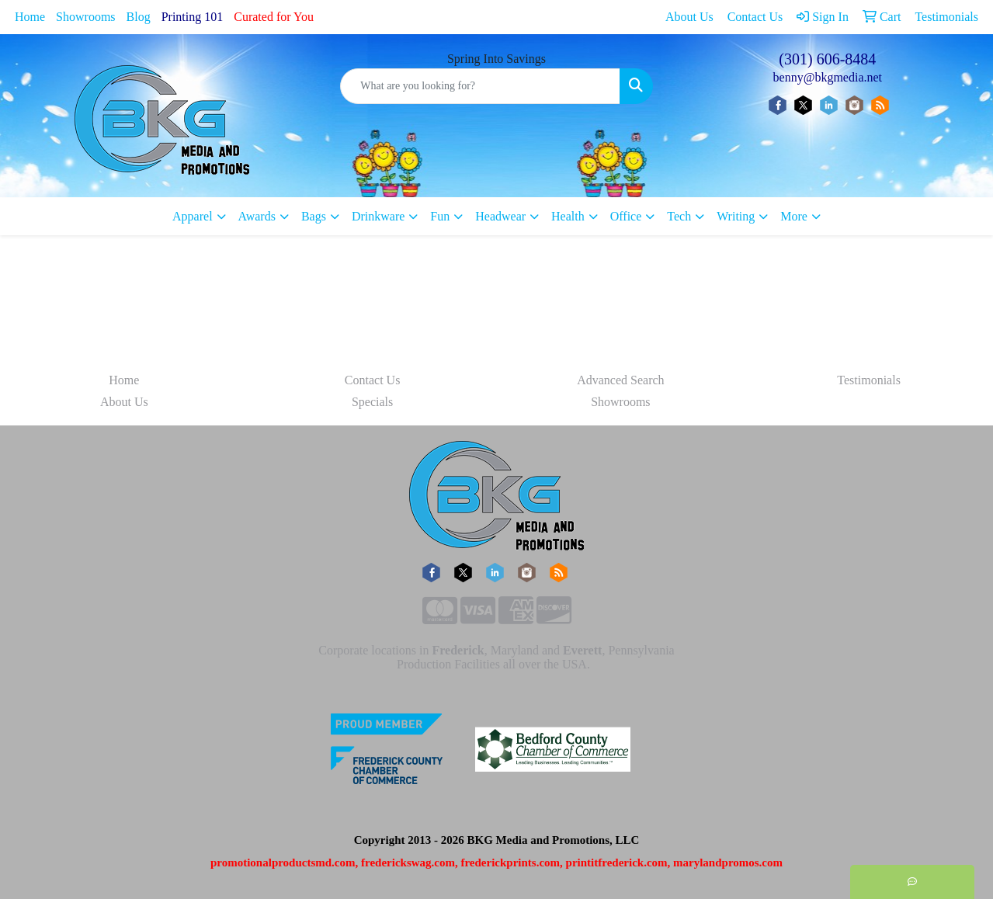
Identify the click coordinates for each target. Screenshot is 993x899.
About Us (124, 401)
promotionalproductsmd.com (283, 862)
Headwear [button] (500, 216)
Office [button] (626, 216)
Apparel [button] (192, 216)
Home (30, 16)
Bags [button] (313, 216)
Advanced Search (620, 380)
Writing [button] (736, 216)
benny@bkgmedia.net (827, 77)
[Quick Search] (480, 86)
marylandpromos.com (728, 862)
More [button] (793, 216)
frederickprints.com (510, 862)
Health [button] (568, 216)
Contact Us (373, 380)
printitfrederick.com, (618, 862)
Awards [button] (257, 216)
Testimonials (869, 380)
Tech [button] (679, 216)
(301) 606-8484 (827, 59)
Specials (372, 401)
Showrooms (85, 16)
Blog (139, 16)
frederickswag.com (408, 862)
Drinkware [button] (378, 216)
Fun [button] (440, 216)
